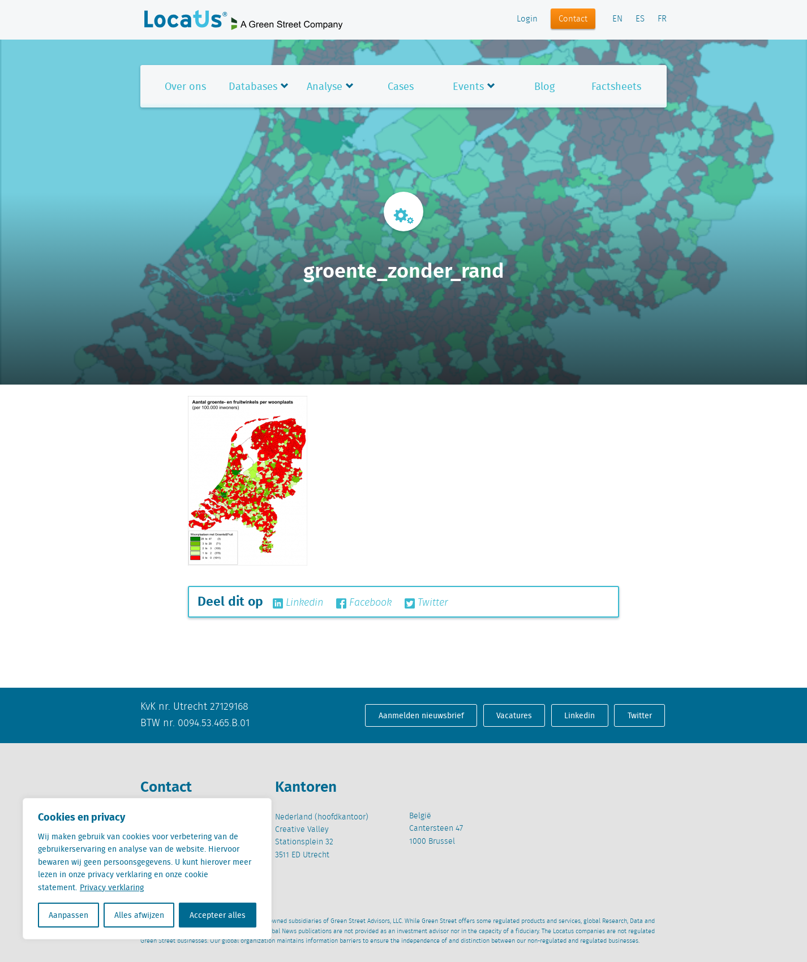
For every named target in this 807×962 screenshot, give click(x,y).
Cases (401, 86)
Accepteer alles (218, 915)
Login (527, 19)
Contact (573, 19)
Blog (544, 86)
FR (662, 19)
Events (468, 86)
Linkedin (298, 603)
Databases (253, 86)
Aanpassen (68, 915)
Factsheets (616, 86)
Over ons (185, 86)
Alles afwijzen (139, 915)
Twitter (426, 603)
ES (640, 19)
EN (617, 19)
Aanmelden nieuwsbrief (421, 715)
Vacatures (514, 715)
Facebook (364, 603)
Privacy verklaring (112, 887)
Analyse (324, 86)
